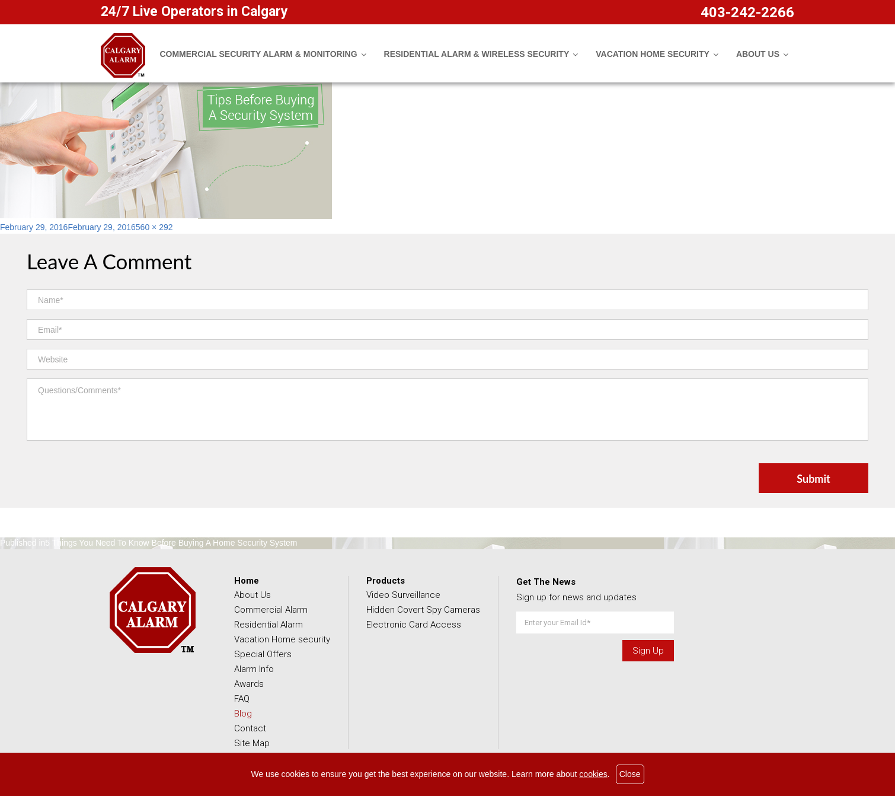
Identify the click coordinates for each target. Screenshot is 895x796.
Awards (249, 684)
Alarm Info (254, 669)
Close (630, 774)
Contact (250, 728)
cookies (593, 774)
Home (246, 580)
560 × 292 (154, 227)
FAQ (242, 698)
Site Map (252, 743)
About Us (252, 595)
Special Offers (263, 654)
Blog (243, 713)
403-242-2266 (747, 12)
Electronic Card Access (413, 624)
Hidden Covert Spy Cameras (423, 609)
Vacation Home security (282, 639)
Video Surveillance (403, 595)
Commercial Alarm (271, 609)
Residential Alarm (268, 624)
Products (385, 580)
